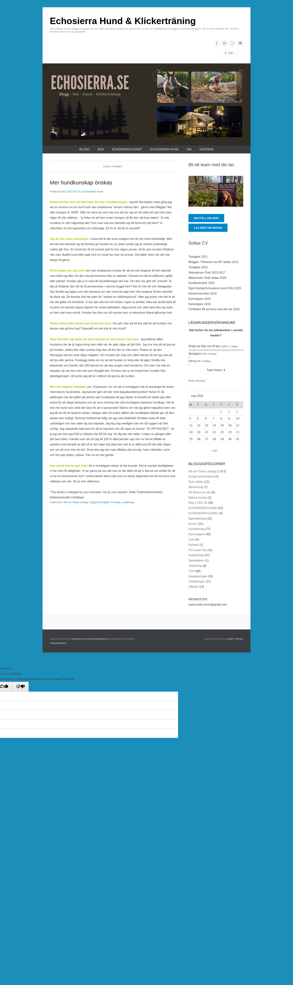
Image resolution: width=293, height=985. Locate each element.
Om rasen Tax (197, 550)
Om (189, 149)
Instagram (232, 43)
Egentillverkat (197, 518)
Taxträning (195, 565)
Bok (101, 149)
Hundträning (196, 528)
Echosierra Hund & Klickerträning (123, 21)
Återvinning (195, 487)
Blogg (84, 149)
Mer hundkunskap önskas (81, 183)
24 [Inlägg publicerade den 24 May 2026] (237, 432)
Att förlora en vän (199, 492)
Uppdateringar (197, 576)
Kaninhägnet (196, 534)
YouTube (224, 43)
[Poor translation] (20, 687)
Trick (191, 571)
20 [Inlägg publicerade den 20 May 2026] (206, 432)
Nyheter (193, 544)
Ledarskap (128, 502)
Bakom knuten (197, 497)
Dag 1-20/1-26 (197, 502)
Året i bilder (195, 481)
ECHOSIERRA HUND (164, 149)
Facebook (217, 43)
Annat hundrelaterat (201, 476)
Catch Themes (235, 638)
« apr (214, 450)
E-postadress (240, 43)
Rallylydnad (196, 555)
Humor (192, 523)
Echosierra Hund (93, 191)
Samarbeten (196, 560)
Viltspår (193, 586)
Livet (191, 539)
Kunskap (116, 502)
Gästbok (207, 149)
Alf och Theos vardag (76, 502)
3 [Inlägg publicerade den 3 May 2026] (237, 411)
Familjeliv (104, 502)
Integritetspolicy (58, 643)
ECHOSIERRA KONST (127, 149)
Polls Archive (196, 380)
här (110, 386)
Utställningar (196, 581)
